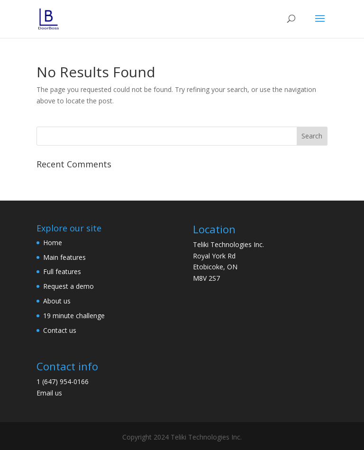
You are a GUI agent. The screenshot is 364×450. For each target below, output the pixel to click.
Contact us (59, 330)
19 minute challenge (74, 315)
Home (52, 242)
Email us (49, 392)
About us (57, 300)
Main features (64, 257)
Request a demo (68, 286)
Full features (62, 271)
